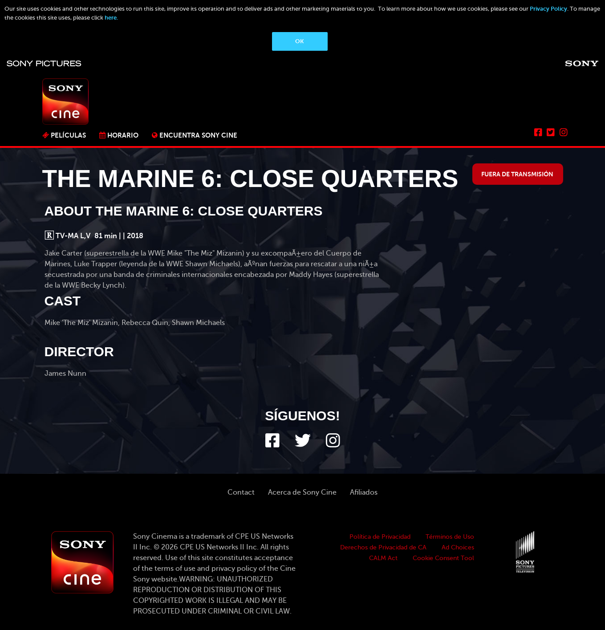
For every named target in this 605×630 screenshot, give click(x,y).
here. (111, 17)
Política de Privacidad (379, 536)
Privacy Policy (548, 8)
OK (299, 41)
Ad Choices (458, 547)
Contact (241, 492)
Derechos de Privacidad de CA (383, 547)
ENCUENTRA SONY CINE (198, 135)
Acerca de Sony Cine (302, 492)
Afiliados (364, 492)
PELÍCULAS (68, 135)
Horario (122, 135)
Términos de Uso (450, 536)
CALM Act (383, 558)
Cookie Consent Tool (443, 558)
